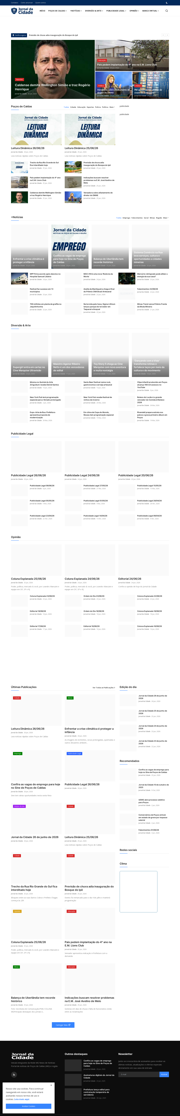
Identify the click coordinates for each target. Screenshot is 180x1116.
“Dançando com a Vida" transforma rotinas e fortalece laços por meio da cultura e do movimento (149, 365)
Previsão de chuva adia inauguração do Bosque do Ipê (53, 35)
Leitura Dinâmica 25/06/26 (81, 148)
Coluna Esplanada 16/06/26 (149, 626)
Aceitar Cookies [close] (28, 1106)
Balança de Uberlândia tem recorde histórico (108, 261)
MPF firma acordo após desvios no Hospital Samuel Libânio (45, 275)
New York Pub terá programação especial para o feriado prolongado (45, 398)
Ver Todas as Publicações (104, 687)
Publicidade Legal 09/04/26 (149, 516)
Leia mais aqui (21, 1099)
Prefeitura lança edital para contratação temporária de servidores (97, 1092)
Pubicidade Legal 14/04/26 (95, 516)
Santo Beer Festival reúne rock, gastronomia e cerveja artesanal (98, 383)
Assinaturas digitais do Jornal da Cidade (99, 1076)
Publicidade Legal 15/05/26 (149, 485)
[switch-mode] (167, 3)
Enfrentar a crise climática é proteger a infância (28, 261)
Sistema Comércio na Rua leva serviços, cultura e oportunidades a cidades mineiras (148, 257)
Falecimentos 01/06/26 (149, 830)
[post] (53, 69)
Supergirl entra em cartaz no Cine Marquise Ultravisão (29, 369)
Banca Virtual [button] (150, 11)
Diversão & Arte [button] (94, 11)
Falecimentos (137, 218)
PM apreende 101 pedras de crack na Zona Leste (148, 91)
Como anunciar (27, 2)
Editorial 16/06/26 (92, 626)
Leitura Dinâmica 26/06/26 (27, 148)
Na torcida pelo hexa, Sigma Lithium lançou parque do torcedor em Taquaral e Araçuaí (99, 306)
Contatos (14, 2)
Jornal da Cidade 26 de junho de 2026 (34, 837)
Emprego (126, 218)
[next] (167, 35)
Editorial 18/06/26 (38, 611)
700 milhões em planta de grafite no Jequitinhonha (45, 305)
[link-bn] (124, 108)
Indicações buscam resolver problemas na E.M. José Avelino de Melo (99, 180)
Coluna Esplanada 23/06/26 (42, 596)
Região (159, 218)
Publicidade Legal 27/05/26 (96, 485)
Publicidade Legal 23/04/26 (42, 516)
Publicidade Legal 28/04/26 (149, 501)
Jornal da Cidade (21, 94)
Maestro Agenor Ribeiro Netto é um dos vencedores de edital (68, 367)
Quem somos (40, 2)
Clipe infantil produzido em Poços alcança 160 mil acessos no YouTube (152, 384)
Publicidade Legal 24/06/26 (82, 475)
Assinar (164, 1074)
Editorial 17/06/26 (38, 626)
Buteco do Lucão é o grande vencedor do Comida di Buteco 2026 (150, 399)
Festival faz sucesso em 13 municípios (41, 290)
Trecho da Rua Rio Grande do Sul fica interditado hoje (44, 163)
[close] (51, 1085)
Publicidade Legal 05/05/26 (42, 501)
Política (105, 107)
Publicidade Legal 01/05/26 (96, 501)
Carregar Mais (63, 1025)
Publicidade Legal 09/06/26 (42, 485)
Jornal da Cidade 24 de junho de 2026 (153, 727)
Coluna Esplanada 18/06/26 (149, 611)
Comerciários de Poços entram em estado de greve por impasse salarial (153, 817)
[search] (166, 10)
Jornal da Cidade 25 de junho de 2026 (153, 712)
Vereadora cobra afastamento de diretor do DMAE (113, 91)
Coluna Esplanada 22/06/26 (149, 596)
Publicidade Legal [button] (116, 11)
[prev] (163, 35)
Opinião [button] (134, 11)
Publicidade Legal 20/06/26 (135, 475)
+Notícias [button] (76, 11)
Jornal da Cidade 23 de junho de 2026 (153, 742)
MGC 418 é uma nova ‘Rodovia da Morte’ (98, 275)
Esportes (90, 107)
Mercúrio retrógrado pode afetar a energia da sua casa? (152, 275)
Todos (66, 107)
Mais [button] (111, 107)
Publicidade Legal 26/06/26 (28, 475)
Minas (152, 218)
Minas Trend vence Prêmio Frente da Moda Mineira (152, 305)
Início (42, 10)
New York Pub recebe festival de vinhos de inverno (98, 398)
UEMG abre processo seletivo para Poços (152, 801)
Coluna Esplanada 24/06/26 (82, 578)
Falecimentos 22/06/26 (147, 289)
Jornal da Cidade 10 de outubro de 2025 (154, 786)
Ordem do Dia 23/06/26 (94, 596)
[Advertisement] (90, 664)
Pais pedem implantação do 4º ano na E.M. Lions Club (127, 64)
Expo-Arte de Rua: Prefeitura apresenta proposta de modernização (42, 415)
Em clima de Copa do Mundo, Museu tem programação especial (99, 413)
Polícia (98, 107)
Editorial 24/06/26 (129, 578)
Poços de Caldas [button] (57, 11)
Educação (81, 107)
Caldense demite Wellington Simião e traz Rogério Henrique (45, 194)
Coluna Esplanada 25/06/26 (28, 578)
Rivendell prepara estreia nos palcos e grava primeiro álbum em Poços (152, 415)
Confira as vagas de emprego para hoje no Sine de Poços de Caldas (69, 259)
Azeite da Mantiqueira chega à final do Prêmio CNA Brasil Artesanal (99, 290)
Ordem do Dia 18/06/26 (94, 611)
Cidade (73, 107)
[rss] (14, 1075)
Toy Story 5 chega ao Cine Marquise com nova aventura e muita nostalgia (110, 367)
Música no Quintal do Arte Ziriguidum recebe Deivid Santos (44, 383)
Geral (146, 218)
